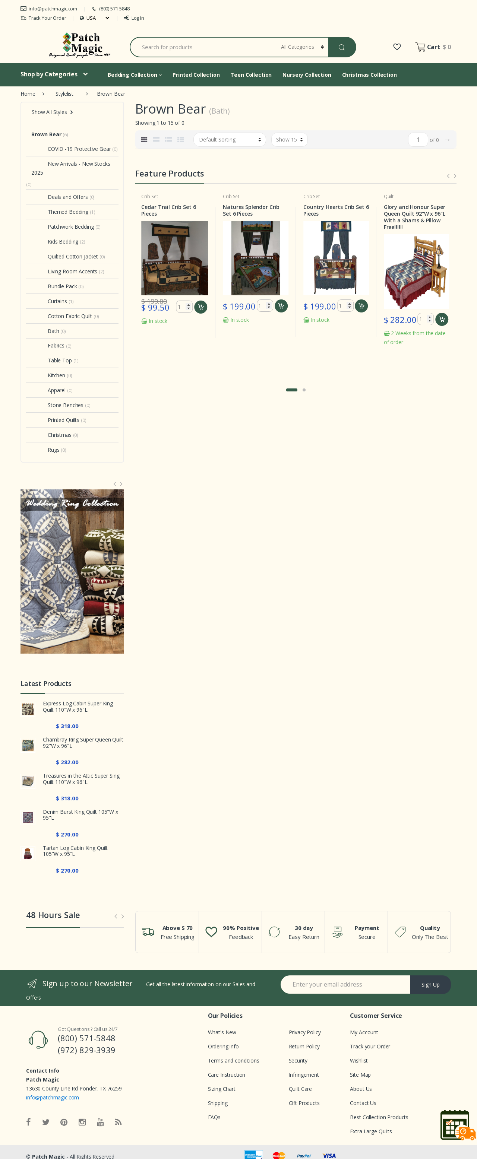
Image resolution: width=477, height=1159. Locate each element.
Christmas (51, 434)
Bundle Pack (54, 286)
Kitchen (48, 375)
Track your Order (370, 1046)
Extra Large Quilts (371, 1131)
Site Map (360, 1074)
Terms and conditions (233, 1060)
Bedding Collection (135, 74)
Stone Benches (57, 405)
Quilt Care (300, 1088)
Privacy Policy (305, 1032)
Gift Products (304, 1102)
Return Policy (304, 1046)
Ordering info (223, 1046)
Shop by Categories (48, 74)
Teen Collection (251, 74)
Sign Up (430, 984)
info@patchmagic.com (48, 8)
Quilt (389, 196)
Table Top (51, 360)
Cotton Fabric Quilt (61, 316)
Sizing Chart (222, 1088)
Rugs (45, 449)
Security (298, 1060)
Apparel (48, 390)
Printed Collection (196, 74)
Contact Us (363, 1102)
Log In (134, 18)
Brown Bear (46, 134)
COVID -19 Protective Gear (71, 148)
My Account (364, 1032)
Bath (45, 330)
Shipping (218, 1102)
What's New (222, 1032)
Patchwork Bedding (62, 226)
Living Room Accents (64, 271)
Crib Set (149, 196)
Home (27, 93)
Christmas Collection (369, 74)
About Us (361, 1088)
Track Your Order (43, 18)
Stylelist (64, 93)
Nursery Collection (306, 74)
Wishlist (359, 1060)
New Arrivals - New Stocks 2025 (70, 168)
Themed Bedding (59, 211)
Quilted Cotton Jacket (64, 256)
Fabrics (47, 345)
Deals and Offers (59, 196)
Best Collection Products (379, 1117)
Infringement (304, 1074)
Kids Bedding (54, 241)
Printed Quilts (55, 419)
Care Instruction (227, 1074)
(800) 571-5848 (110, 8)
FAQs (214, 1117)
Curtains (49, 301)
